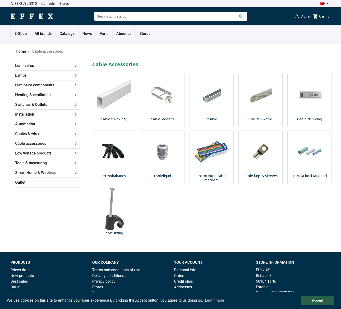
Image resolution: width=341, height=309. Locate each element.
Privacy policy (103, 281)
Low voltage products (33, 153)
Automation (25, 124)
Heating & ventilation (33, 95)
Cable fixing (113, 232)
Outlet (20, 182)
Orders (179, 275)
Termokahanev (113, 175)
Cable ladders (162, 119)
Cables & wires (27, 133)
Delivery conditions (108, 275)
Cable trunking (113, 119)
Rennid (211, 119)
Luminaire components (34, 85)
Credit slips (183, 281)
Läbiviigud (162, 175)
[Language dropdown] (324, 3)
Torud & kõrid (260, 119)
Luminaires (24, 65)
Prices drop (20, 270)
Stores (64, 3)
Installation (24, 114)
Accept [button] (317, 300)
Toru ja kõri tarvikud (309, 175)
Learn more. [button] (215, 300)
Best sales (19, 281)
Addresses (183, 287)
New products (22, 275)
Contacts (48, 3)
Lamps (21, 75)
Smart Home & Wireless (35, 172)
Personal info (185, 270)
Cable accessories (30, 143)
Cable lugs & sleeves (261, 175)
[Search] (170, 16)
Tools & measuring (31, 163)
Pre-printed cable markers (211, 177)
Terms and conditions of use (116, 270)
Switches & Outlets (31, 104)
